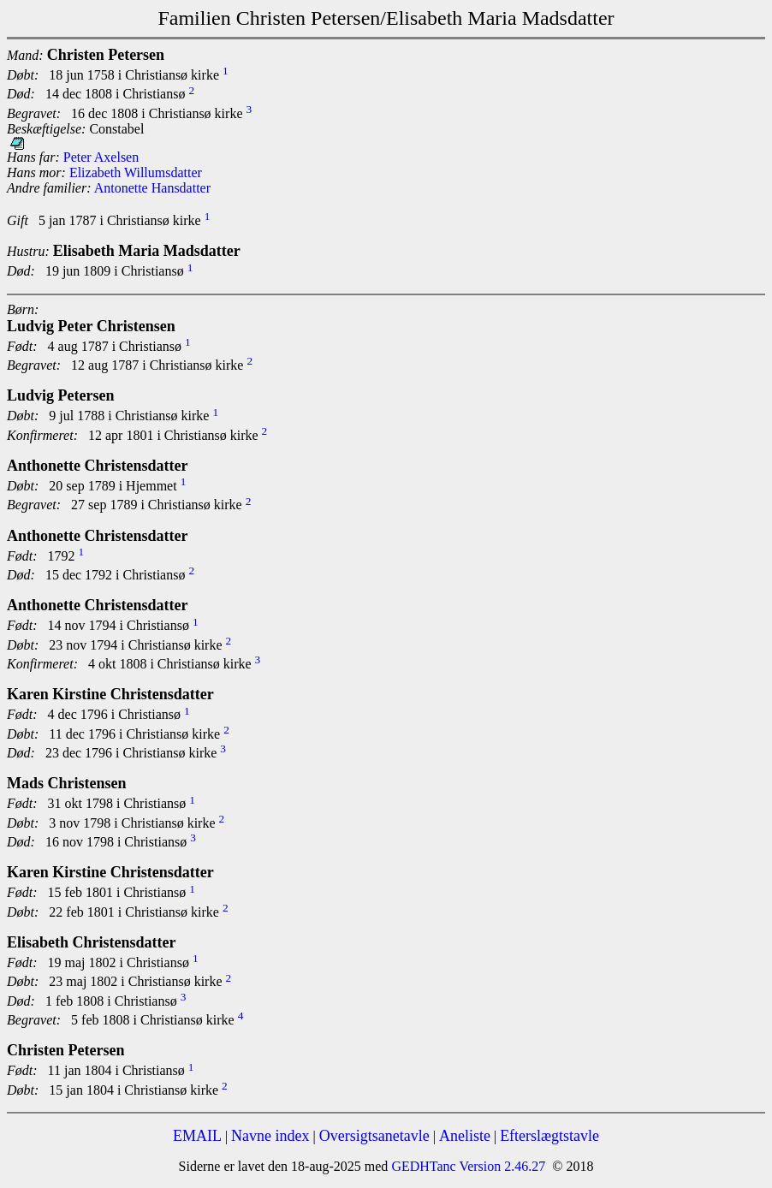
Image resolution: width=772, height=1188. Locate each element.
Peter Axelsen (101, 157)
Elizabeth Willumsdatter (135, 172)
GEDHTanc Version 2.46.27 (466, 1166)
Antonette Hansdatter (152, 188)
